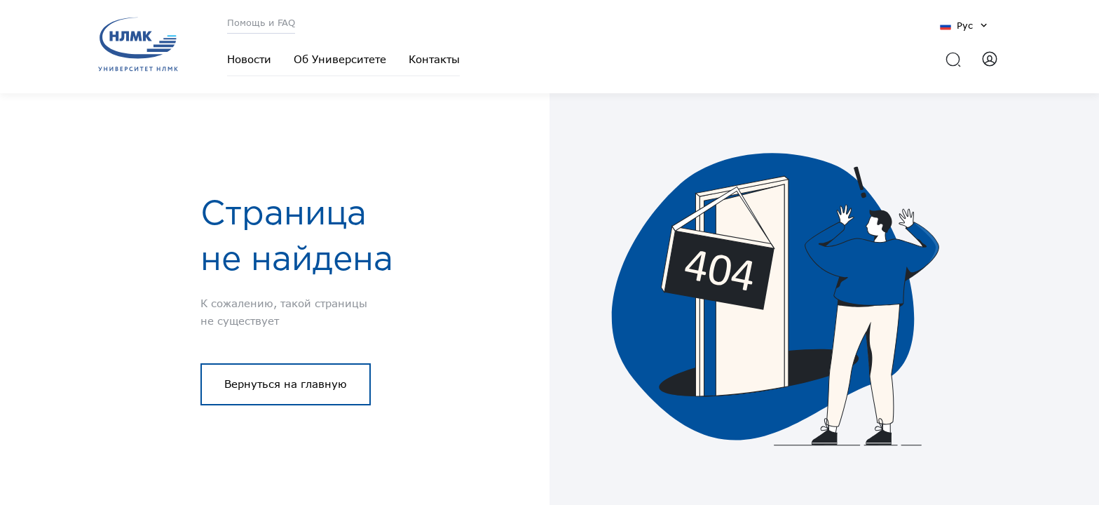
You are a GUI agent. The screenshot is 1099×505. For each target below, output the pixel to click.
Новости (249, 59)
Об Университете (340, 59)
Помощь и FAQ (261, 22)
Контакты (434, 59)
